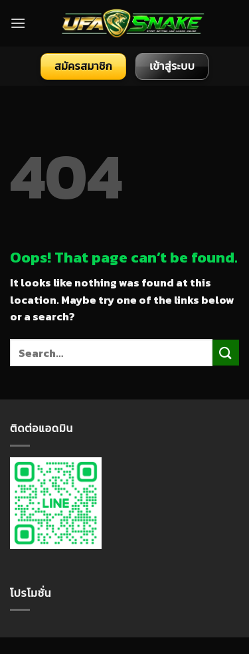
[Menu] (18, 23)
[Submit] (225, 353)
